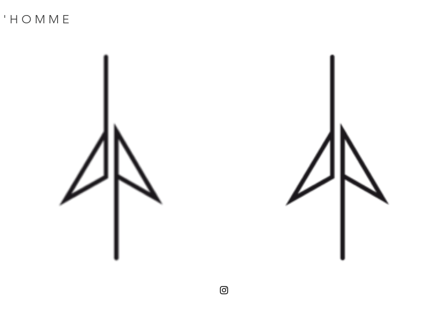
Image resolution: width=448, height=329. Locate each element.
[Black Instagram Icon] (224, 290)
